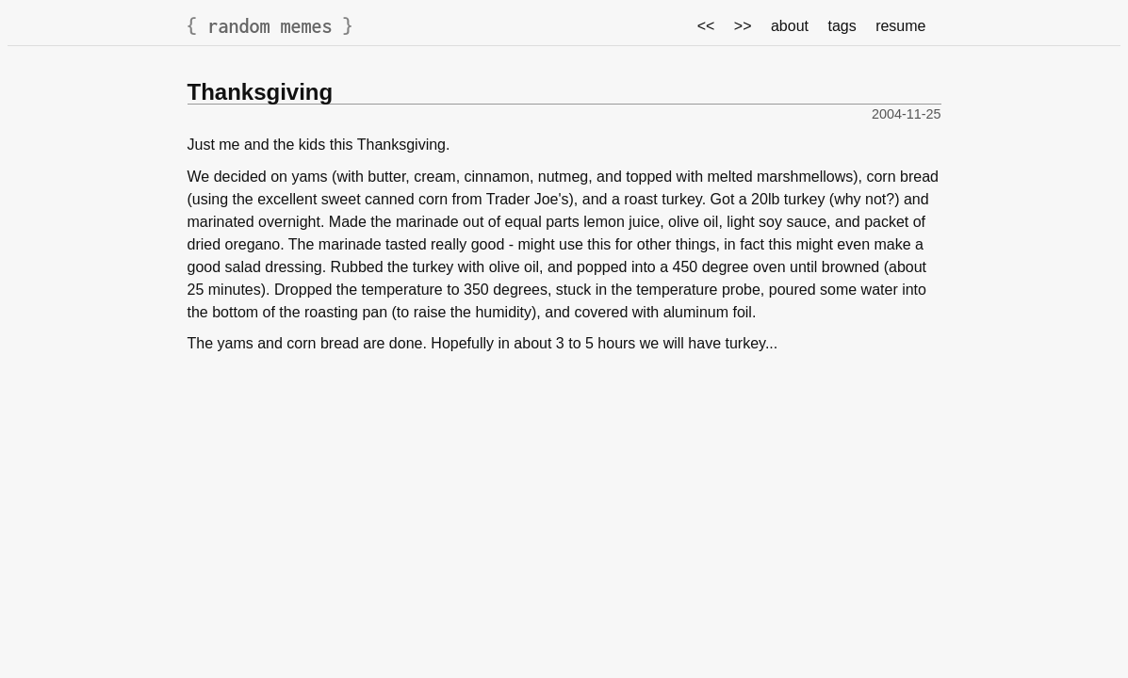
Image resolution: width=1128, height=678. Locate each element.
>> (743, 26)
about (790, 26)
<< (706, 26)
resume (900, 26)
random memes (270, 26)
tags (841, 26)
